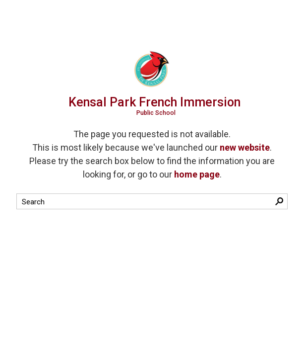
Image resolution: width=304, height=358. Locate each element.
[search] (143, 201)
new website (245, 147)
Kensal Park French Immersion (155, 105)
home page (197, 174)
